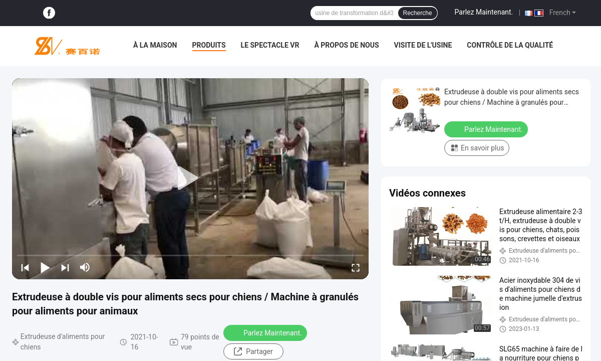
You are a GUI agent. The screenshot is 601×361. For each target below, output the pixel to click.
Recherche (417, 13)
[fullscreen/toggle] (356, 267)
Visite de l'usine (423, 45)
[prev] (25, 267)
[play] (190, 178)
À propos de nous (346, 45)
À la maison (155, 45)
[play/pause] (45, 267)
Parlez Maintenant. (484, 12)
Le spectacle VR (270, 45)
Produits (209, 45)
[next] (65, 267)
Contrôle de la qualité (510, 45)
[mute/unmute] (85, 267)
